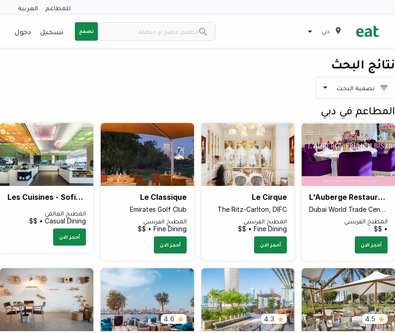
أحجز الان (371, 244)
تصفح (86, 31)
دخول (23, 31)
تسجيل (51, 31)
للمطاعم (58, 8)
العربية (28, 8)
